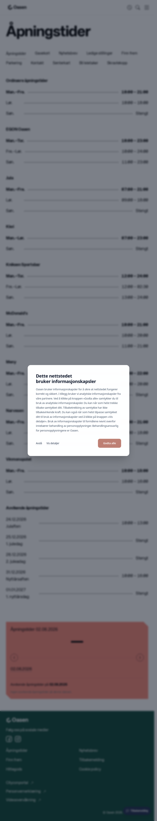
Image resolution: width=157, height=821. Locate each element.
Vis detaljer (53, 443)
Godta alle (109, 443)
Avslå (39, 443)
